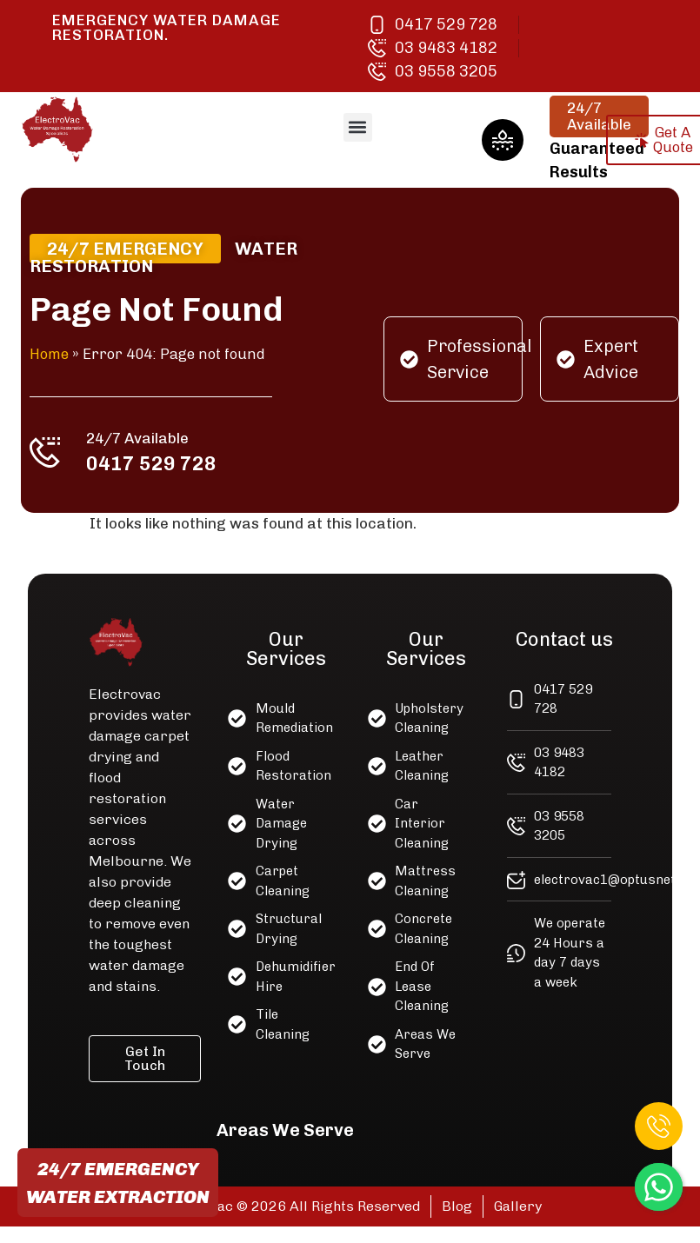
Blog (457, 1206)
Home (54, 353)
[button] (357, 127)
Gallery (518, 1206)
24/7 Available (140, 436)
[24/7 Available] (49, 451)
